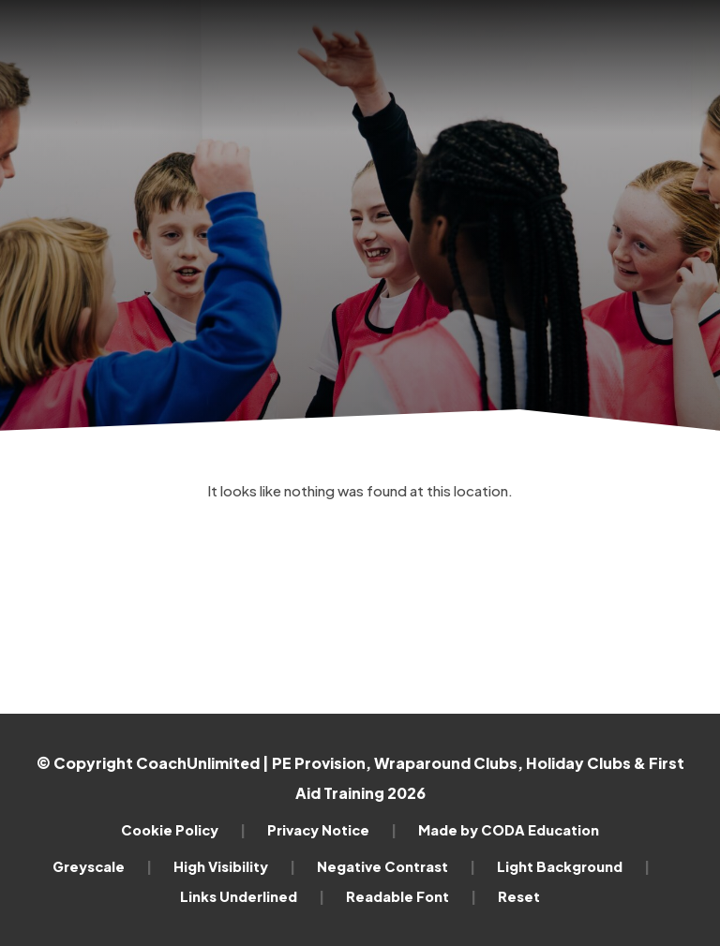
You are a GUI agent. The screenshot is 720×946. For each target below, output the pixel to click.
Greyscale (102, 866)
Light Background (573, 866)
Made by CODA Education (508, 829)
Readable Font (411, 896)
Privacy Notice (332, 829)
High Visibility (234, 866)
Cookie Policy (183, 829)
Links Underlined (252, 896)
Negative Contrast (396, 866)
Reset (519, 896)
